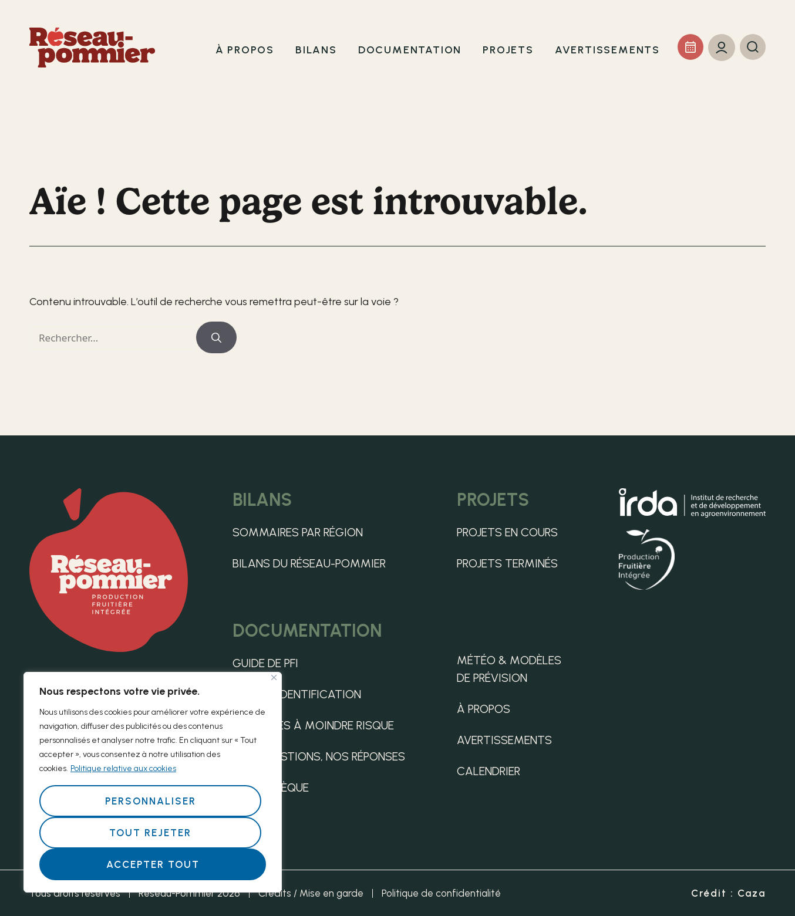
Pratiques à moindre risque (313, 725)
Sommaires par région (298, 532)
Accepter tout (153, 864)
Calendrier (488, 771)
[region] (152, 782)
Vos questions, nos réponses (319, 756)
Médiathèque (271, 787)
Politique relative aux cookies (123, 768)
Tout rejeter (150, 833)
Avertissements (504, 740)
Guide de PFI (265, 663)
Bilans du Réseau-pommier (309, 563)
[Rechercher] (216, 337)
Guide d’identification (297, 694)
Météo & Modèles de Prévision (509, 669)
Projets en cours (507, 532)
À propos (483, 709)
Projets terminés (507, 563)
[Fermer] (274, 677)
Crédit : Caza (728, 893)
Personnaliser (150, 801)
